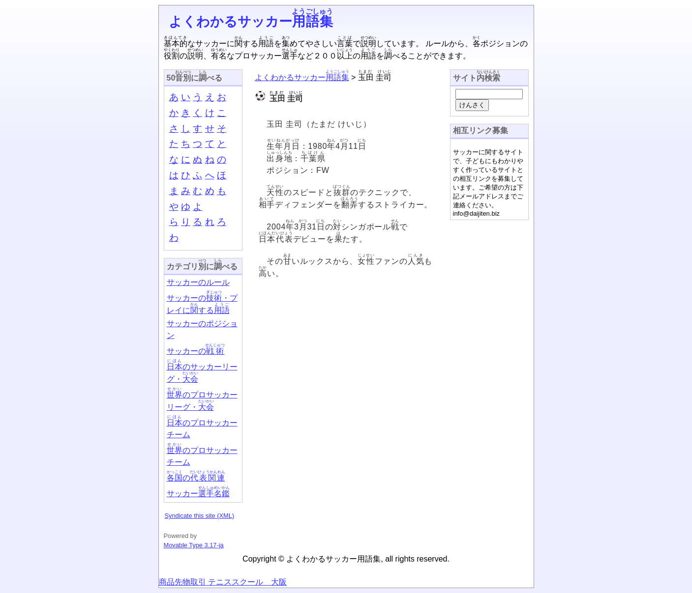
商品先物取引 (182, 582)
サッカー (198, 493)
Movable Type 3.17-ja (194, 545)
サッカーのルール (198, 282)
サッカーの (196, 351)
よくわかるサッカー (251, 21)
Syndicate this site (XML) (200, 515)
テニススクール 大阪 (246, 582)
